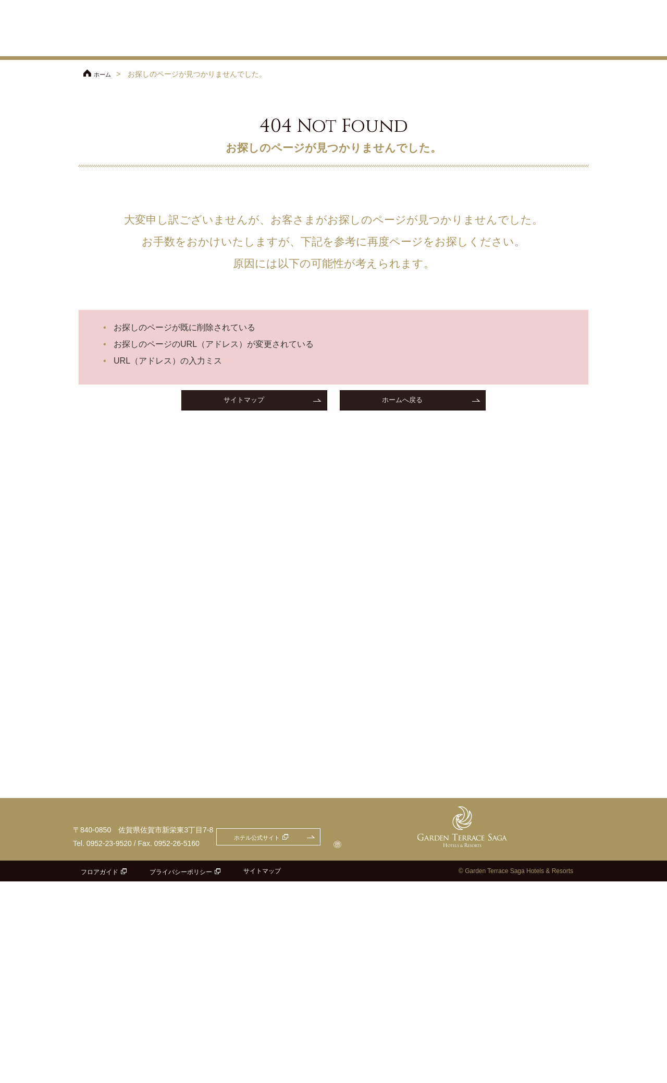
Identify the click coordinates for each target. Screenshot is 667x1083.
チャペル (363, 44)
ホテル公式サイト (401, 6)
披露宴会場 (410, 44)
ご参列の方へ (516, 22)
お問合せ (563, 6)
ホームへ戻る (402, 401)
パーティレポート (569, 44)
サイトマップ (244, 401)
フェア (238, 44)
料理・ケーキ (462, 44)
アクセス (453, 22)
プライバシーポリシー (181, 1073)
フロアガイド (99, 1073)
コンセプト (318, 44)
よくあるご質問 (572, 22)
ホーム (105, 74)
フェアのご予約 (495, 6)
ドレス (512, 44)
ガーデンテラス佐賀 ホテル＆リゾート (125, 29)
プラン (275, 44)
